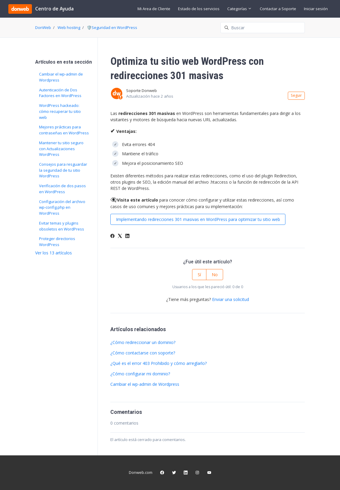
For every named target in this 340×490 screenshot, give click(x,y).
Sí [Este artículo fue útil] (199, 274)
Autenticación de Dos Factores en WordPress (60, 93)
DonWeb (43, 27)
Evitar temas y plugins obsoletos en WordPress (61, 226)
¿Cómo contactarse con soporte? (142, 353)
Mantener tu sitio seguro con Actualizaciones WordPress (61, 148)
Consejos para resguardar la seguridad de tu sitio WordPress (63, 170)
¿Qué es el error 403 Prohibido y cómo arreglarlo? (158, 363)
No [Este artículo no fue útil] (215, 274)
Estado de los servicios (199, 8)
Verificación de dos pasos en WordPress (62, 188)
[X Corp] (120, 236)
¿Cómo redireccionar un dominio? (142, 342)
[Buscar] (262, 27)
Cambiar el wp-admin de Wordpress (144, 384)
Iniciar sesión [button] (316, 8)
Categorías (239, 8)
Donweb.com (140, 472)
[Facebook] (112, 236)
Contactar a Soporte (278, 8)
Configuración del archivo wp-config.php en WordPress (62, 207)
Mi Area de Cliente (153, 8)
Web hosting (69, 27)
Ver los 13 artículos (53, 253)
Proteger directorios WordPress (57, 241)
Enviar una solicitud (230, 299)
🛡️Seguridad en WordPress (112, 27)
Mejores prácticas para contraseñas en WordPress (64, 130)
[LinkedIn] (127, 236)
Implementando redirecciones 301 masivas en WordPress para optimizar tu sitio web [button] (198, 219)
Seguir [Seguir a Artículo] (296, 95)
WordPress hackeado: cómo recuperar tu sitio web (60, 111)
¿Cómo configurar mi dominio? (140, 374)
